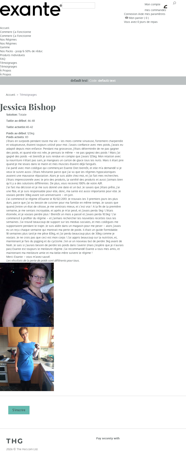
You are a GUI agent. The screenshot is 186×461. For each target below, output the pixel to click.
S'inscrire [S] (18, 410)
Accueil (4, 28)
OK (174, 4)
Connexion (130, 14)
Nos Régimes (8, 40)
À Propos (5, 70)
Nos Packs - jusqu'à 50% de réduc (21, 51)
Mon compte (156, 4)
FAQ (2, 59)
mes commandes (155, 10)
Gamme (5, 47)
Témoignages (8, 63)
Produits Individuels (12, 55)
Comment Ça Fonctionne (15, 32)
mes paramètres (155, 14)
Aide (141, 14)
